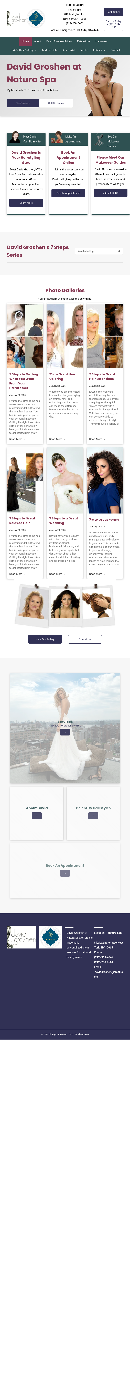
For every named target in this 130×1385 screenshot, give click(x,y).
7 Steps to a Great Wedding (63, 520)
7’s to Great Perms (104, 519)
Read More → (17, 439)
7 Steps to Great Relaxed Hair (22, 520)
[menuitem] (25, 41)
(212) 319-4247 (103, 957)
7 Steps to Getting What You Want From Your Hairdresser (23, 381)
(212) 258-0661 (103, 962)
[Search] (99, 251)
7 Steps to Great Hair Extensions (102, 376)
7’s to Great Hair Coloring (62, 376)
